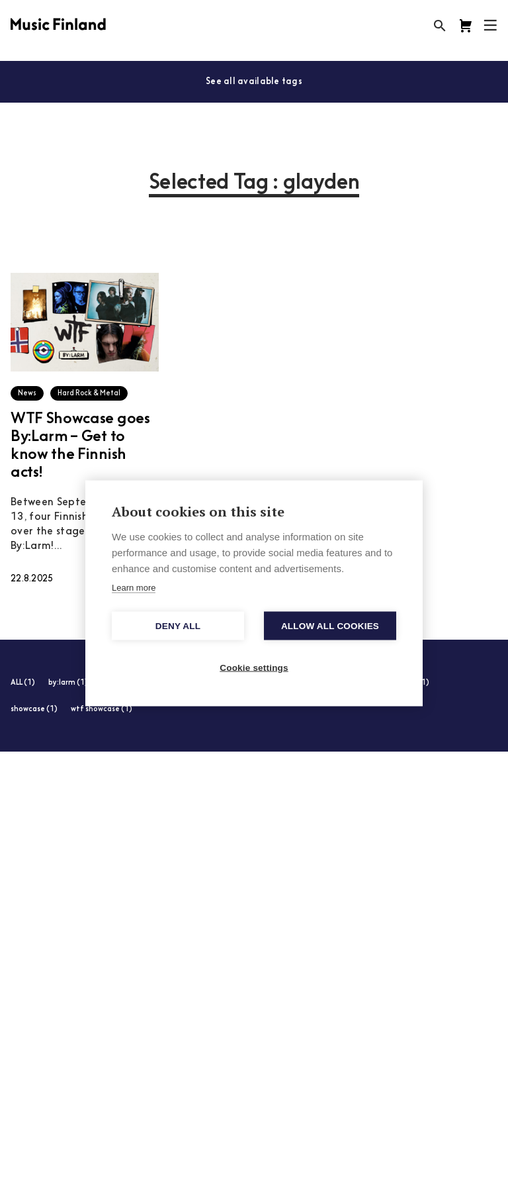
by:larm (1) (68, 683)
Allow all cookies (330, 625)
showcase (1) (34, 709)
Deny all (177, 625)
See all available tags (254, 81)
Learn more (133, 587)
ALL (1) (23, 683)
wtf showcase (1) (101, 709)
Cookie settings (254, 667)
